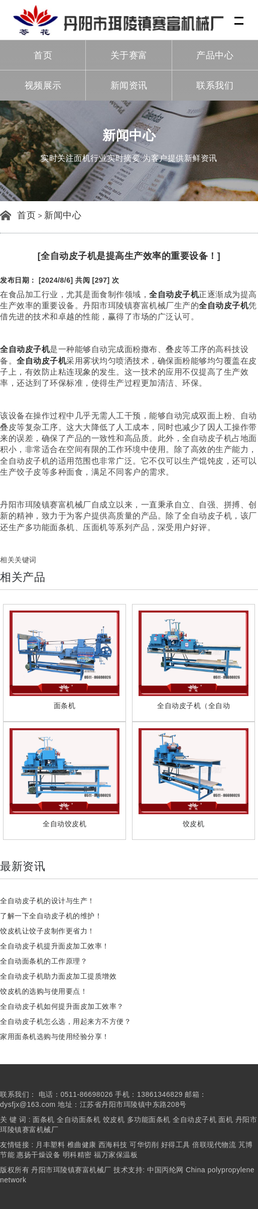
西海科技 (112, 1145)
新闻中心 (62, 215)
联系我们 (214, 85)
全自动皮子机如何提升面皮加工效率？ (62, 1006)
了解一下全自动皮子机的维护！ (51, 916)
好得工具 (175, 1145)
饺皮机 (114, 1119)
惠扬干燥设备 (38, 1155)
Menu (239, 15)
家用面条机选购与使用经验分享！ (54, 1036)
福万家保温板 (116, 1155)
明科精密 (77, 1155)
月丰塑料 (50, 1145)
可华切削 (144, 1145)
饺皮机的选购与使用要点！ (43, 991)
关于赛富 (129, 55)
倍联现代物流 (214, 1145)
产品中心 (214, 55)
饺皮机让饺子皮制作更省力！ (47, 931)
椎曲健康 (81, 1145)
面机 (225, 1119)
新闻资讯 (129, 85)
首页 (43, 55)
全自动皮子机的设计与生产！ (47, 901)
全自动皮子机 (195, 1119)
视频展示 (43, 85)
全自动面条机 (78, 1119)
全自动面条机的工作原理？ (43, 961)
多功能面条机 (149, 1119)
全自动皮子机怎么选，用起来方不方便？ (65, 1021)
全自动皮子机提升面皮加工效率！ (54, 946)
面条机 (44, 1119)
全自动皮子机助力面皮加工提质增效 (58, 976)
